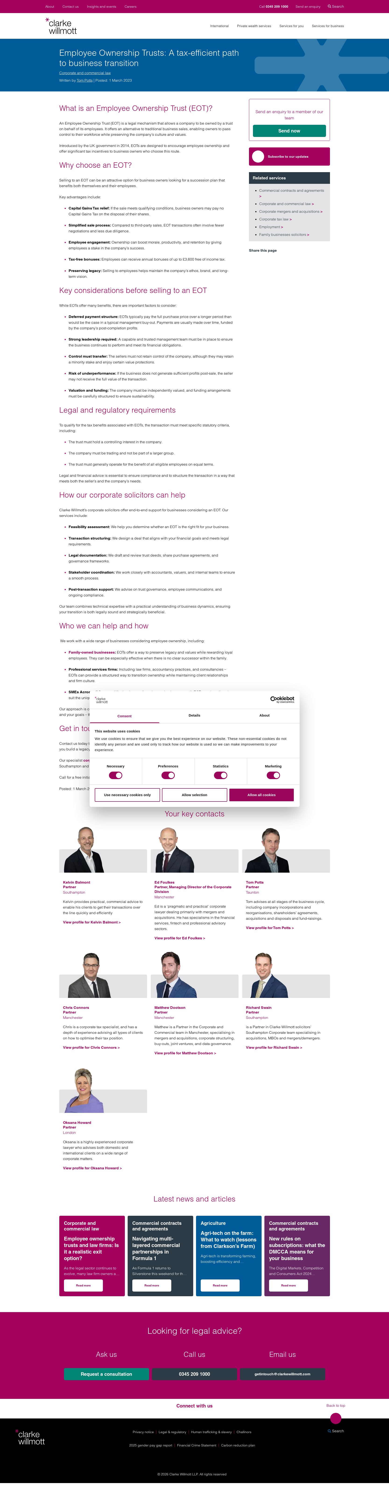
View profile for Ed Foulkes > (179, 938)
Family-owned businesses (92, 652)
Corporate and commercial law (85, 72)
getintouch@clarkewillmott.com (282, 1374)
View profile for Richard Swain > (274, 1047)
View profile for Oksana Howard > (92, 1168)
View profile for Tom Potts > (270, 928)
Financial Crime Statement (196, 1445)
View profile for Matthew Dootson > (185, 1053)
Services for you (292, 26)
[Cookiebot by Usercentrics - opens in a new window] (273, 699)
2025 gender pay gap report (150, 1445)
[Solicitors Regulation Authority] (338, 1458)
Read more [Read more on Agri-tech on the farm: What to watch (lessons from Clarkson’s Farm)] (226, 1287)
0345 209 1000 (194, 1374)
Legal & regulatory (172, 1432)
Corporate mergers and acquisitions (290, 211)
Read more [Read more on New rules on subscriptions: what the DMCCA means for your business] (294, 1287)
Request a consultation (106, 1374)
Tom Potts (85, 80)
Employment (271, 226)
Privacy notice (143, 1432)
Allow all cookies (262, 795)
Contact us (71, 6)
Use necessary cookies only (127, 795)
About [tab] (264, 715)
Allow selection (194, 795)
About (49, 6)
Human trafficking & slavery (211, 1432)
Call (274, 6)
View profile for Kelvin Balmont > (92, 922)
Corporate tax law (275, 219)
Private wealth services (254, 26)
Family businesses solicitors (284, 234)
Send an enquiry (308, 6)
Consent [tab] (124, 716)
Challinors (244, 1432)
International (219, 26)
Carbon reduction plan (238, 1445)
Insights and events (101, 6)
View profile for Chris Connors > (91, 1047)
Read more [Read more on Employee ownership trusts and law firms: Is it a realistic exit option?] (89, 1287)
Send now (289, 131)
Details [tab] (194, 715)
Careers (131, 6)
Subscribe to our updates (280, 156)
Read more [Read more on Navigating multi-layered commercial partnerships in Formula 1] (157, 1287)
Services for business (328, 26)
